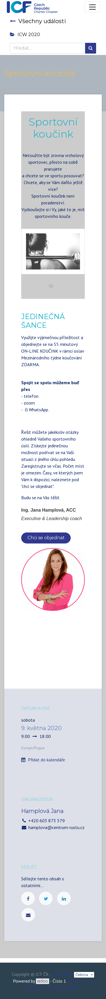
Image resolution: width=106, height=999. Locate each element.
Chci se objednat (46, 537)
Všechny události (38, 21)
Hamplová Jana (42, 811)
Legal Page (62, 974)
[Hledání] (90, 48)
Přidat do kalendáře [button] (46, 759)
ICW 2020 (25, 34)
